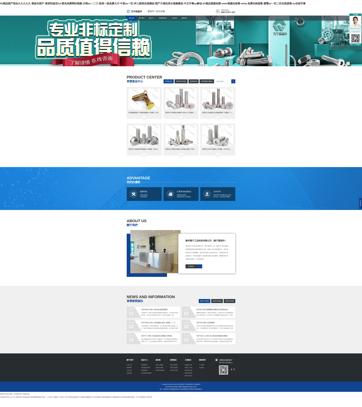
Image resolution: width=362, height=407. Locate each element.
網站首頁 (131, 18)
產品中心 (151, 18)
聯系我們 (184, 18)
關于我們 (141, 18)
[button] (179, 64)
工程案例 (174, 18)
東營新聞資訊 (163, 18)
